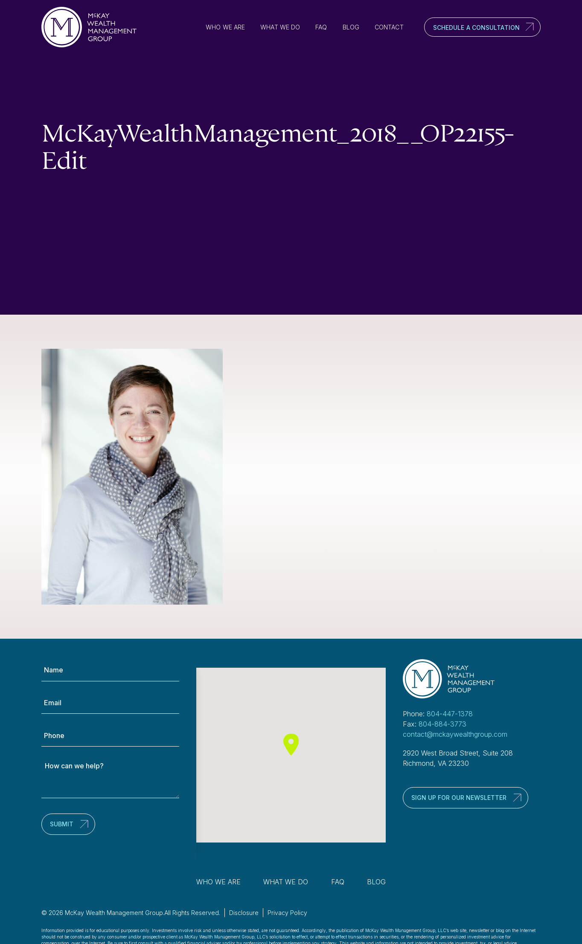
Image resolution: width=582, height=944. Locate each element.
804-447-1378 (450, 713)
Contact (389, 27)
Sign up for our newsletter (458, 797)
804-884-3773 (442, 724)
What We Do (280, 27)
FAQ (321, 27)
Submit (61, 824)
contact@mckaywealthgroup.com (455, 734)
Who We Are (225, 27)
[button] (291, 744)
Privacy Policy (287, 912)
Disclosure (244, 912)
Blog (351, 27)
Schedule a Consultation (476, 27)
